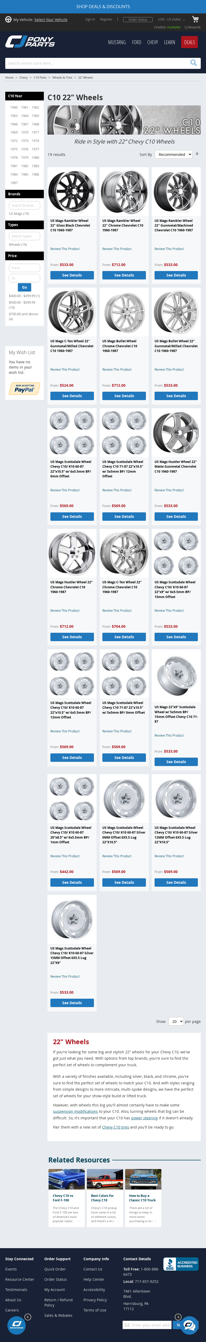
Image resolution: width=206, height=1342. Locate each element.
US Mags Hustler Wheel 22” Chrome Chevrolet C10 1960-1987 (71, 587)
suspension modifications (75, 1111)
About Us (13, 1299)
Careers (12, 1310)
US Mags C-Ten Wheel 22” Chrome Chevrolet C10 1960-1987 (121, 587)
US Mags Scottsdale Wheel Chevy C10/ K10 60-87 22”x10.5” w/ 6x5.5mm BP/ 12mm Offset (70, 710)
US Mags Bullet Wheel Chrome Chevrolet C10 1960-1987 (119, 346)
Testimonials (16, 1289)
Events (11, 1269)
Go (24, 287)
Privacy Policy (95, 1299)
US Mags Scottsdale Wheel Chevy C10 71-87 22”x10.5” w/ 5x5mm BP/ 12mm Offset (122, 469)
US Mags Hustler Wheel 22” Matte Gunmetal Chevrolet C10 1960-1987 (176, 467)
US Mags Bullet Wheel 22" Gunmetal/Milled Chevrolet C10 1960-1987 (176, 346)
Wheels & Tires (62, 77)
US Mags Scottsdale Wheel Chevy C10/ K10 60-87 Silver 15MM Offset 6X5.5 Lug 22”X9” (71, 955)
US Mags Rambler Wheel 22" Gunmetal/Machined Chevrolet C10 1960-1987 (174, 225)
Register (106, 19)
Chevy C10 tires (115, 1127)
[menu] (131, 42)
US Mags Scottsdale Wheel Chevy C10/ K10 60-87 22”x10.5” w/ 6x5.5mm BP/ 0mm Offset (70, 469)
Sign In (90, 19)
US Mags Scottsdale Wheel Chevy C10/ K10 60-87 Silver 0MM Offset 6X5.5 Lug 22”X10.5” (123, 834)
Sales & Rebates (58, 1315)
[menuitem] (117, 42)
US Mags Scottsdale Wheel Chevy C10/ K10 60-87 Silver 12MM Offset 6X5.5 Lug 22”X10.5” (176, 834)
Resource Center (19, 1279)
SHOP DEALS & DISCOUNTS (103, 6)
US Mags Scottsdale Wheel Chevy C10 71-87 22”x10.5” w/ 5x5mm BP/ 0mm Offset (123, 708)
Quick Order (55, 1269)
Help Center (93, 1279)
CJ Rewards (192, 27)
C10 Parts (40, 77)
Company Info (96, 1258)
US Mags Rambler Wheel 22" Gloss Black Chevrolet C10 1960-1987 (70, 225)
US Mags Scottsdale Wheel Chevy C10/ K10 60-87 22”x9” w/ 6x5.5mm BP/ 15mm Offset (175, 589)
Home (9, 77)
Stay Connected (19, 1258)
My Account (54, 1289)
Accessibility (94, 1289)
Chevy (23, 77)
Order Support (57, 1258)
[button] (172, 20)
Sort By (146, 154)
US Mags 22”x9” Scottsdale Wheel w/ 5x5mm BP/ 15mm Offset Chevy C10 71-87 (176, 714)
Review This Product (65, 249)
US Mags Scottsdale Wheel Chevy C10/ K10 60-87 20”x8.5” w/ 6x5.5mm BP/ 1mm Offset (70, 834)
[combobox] (103, 63)
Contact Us (92, 1269)
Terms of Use (94, 1310)
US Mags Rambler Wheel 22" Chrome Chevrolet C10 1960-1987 (122, 225)
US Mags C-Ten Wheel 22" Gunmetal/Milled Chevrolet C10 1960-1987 (71, 346)
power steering (144, 1117)
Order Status (138, 19)
